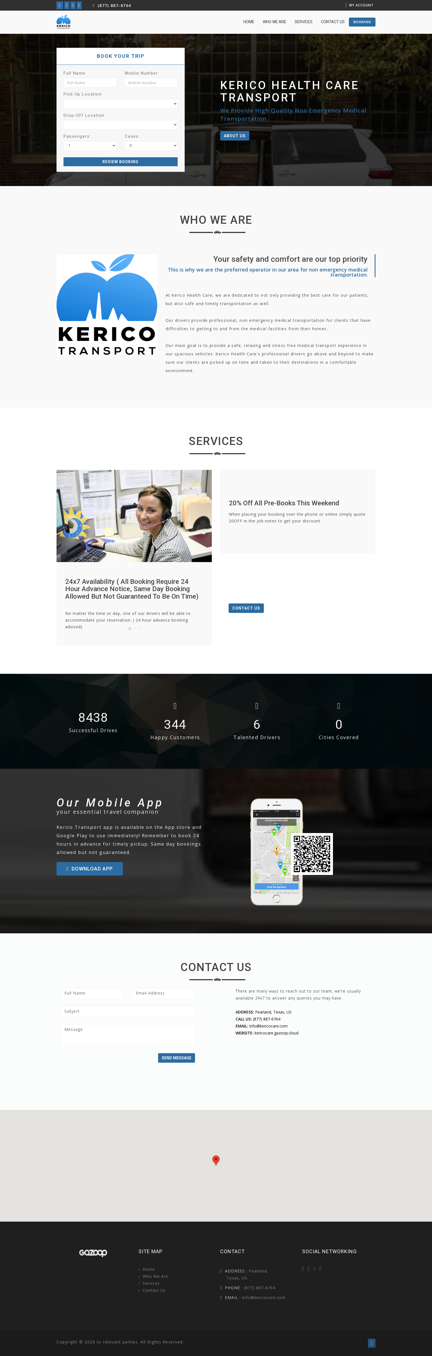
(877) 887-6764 (111, 5)
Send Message (176, 1058)
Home (149, 1269)
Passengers (77, 136)
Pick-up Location (83, 94)
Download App (90, 869)
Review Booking (120, 162)
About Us (235, 136)
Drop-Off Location (84, 115)
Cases (132, 136)
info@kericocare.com (268, 1026)
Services (304, 22)
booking (362, 22)
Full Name (75, 73)
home (248, 22)
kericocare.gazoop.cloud (277, 1033)
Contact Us (333, 22)
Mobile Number (141, 73)
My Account (361, 5)
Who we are (274, 22)
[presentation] (103, 1064)
